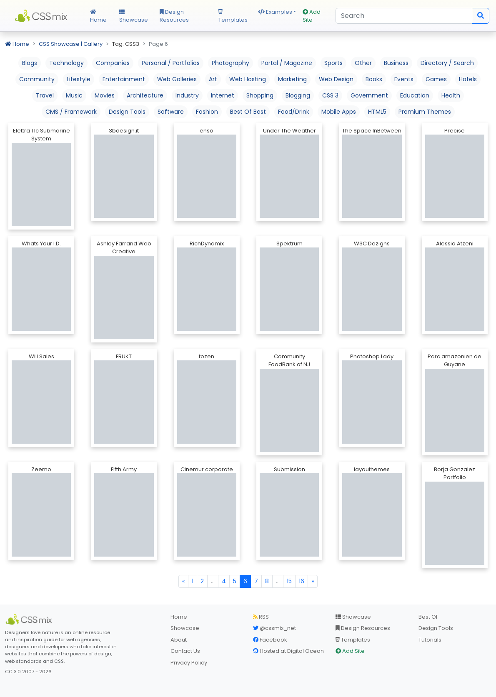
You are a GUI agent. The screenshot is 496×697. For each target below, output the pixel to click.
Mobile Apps (338, 111)
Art (213, 79)
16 (301, 581)
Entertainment (124, 79)
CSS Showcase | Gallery (71, 44)
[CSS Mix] (30, 619)
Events (403, 79)
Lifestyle (78, 79)
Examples (275, 12)
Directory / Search (447, 63)
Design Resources (174, 16)
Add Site (312, 16)
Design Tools (127, 111)
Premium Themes (424, 111)
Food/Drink (293, 111)
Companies (113, 63)
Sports (333, 63)
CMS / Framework (71, 111)
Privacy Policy (188, 663)
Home (98, 16)
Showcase (133, 16)
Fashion (207, 111)
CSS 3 (330, 95)
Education (414, 95)
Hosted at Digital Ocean (288, 651)
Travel (45, 95)
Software (171, 111)
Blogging (298, 95)
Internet (222, 95)
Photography (230, 63)
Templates (233, 16)
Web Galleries (177, 79)
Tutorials (429, 640)
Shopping (259, 95)
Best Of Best (248, 111)
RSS (261, 617)
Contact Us (185, 651)
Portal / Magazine (286, 63)
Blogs (29, 63)
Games (436, 79)
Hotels (468, 79)
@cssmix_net (274, 628)
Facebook (270, 640)
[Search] (404, 16)
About (178, 640)
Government (369, 95)
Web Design (336, 79)
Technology (66, 63)
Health (450, 95)
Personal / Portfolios (171, 63)
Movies (105, 95)
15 (289, 581)
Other (363, 63)
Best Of (428, 617)
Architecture (145, 95)
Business (396, 63)
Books (374, 79)
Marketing (292, 79)
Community (37, 79)
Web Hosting (247, 79)
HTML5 (377, 111)
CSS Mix (42, 15)
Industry (187, 95)
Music (74, 95)
